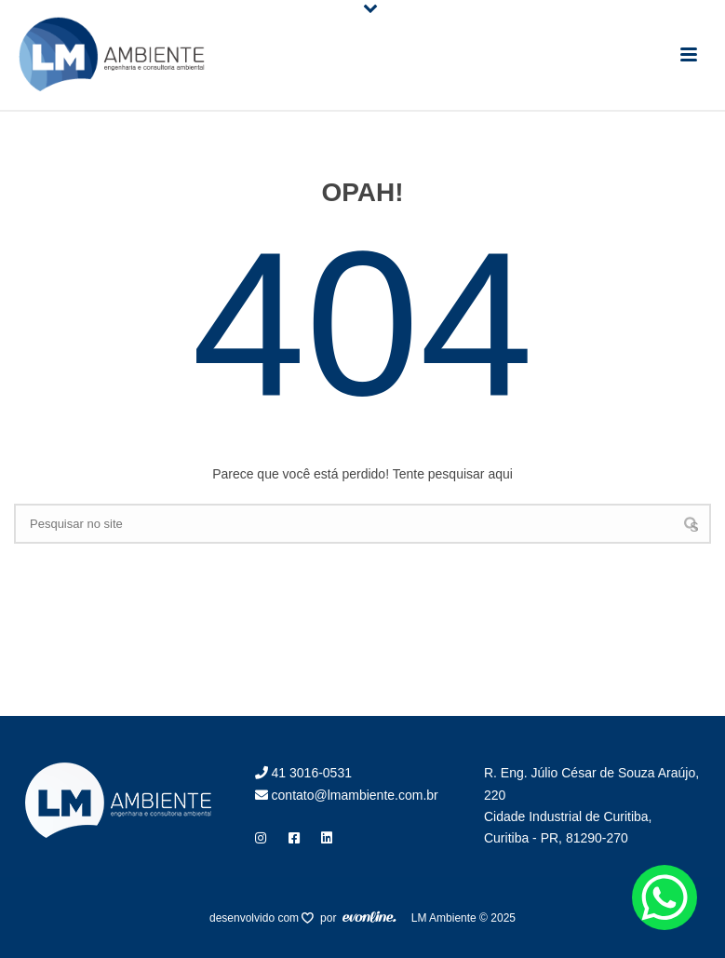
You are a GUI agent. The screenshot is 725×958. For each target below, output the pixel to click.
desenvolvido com (255, 917)
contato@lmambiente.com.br (346, 795)
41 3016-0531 (303, 772)
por (331, 917)
